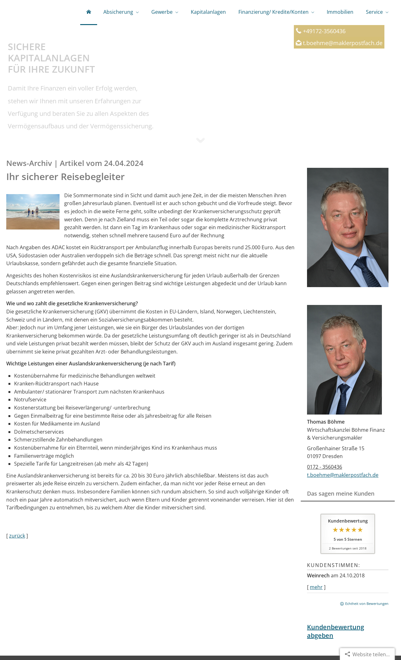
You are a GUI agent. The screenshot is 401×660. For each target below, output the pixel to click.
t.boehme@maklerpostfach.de (343, 43)
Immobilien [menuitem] (340, 11)
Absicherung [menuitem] (118, 11)
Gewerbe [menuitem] (162, 11)
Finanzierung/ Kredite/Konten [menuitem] (273, 11)
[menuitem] (88, 12)
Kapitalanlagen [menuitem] (208, 11)
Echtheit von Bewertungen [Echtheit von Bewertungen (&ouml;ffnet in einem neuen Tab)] (366, 603)
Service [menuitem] (374, 11)
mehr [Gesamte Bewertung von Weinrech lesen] (316, 587)
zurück (17, 535)
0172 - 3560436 (324, 466)
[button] (200, 143)
